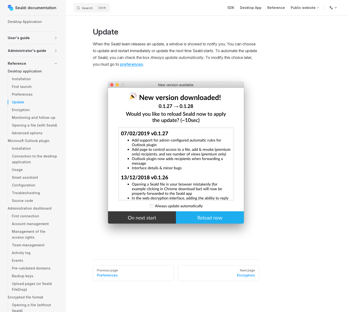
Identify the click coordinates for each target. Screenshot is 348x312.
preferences (131, 64)
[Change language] (333, 7)
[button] (56, 38)
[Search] (91, 8)
